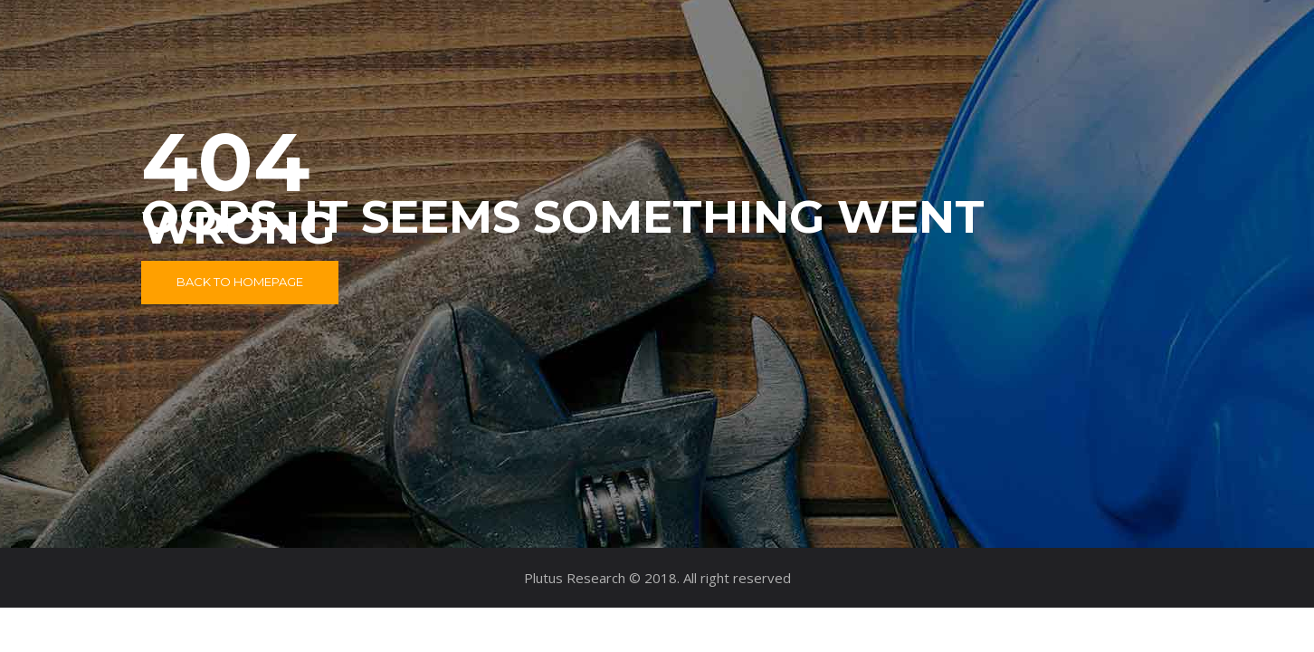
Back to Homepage (239, 281)
